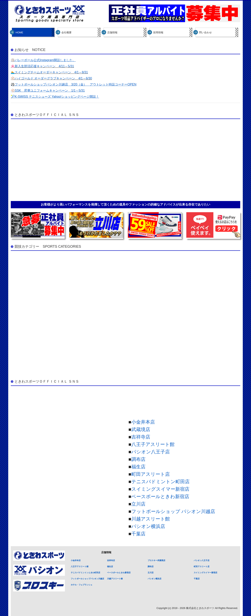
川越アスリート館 (150, 518)
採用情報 (158, 32)
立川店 (138, 504)
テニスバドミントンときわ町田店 (85, 572)
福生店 (138, 466)
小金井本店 (143, 422)
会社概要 (66, 32)
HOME (19, 32)
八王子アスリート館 (153, 444)
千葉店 (138, 533)
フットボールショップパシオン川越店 (87, 579)
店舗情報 (112, 32)
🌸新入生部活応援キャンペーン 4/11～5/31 (42, 66)
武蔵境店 (140, 429)
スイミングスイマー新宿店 (160, 489)
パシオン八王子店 (150, 451)
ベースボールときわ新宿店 (160, 496)
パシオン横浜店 (148, 526)
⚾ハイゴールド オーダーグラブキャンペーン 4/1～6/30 (51, 78)
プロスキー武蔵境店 (156, 560)
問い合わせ (205, 32)
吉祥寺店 (140, 436)
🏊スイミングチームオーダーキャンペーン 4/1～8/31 (49, 72)
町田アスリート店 (150, 474)
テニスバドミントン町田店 (160, 481)
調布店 (138, 459)
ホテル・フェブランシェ (81, 585)
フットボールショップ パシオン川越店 (173, 511)
